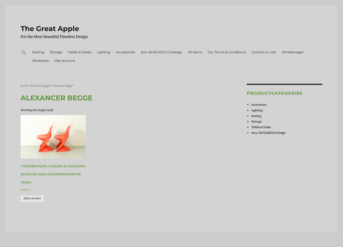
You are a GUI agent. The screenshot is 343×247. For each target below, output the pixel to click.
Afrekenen (40, 61)
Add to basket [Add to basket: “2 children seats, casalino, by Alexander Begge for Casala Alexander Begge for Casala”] (32, 198)
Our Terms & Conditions (227, 52)
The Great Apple (50, 28)
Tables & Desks (79, 52)
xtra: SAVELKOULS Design (161, 52)
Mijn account (64, 61)
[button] (23, 53)
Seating (38, 52)
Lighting (103, 52)
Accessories (125, 52)
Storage (56, 52)
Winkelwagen (293, 52)
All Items (195, 52)
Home (24, 86)
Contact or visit (264, 52)
